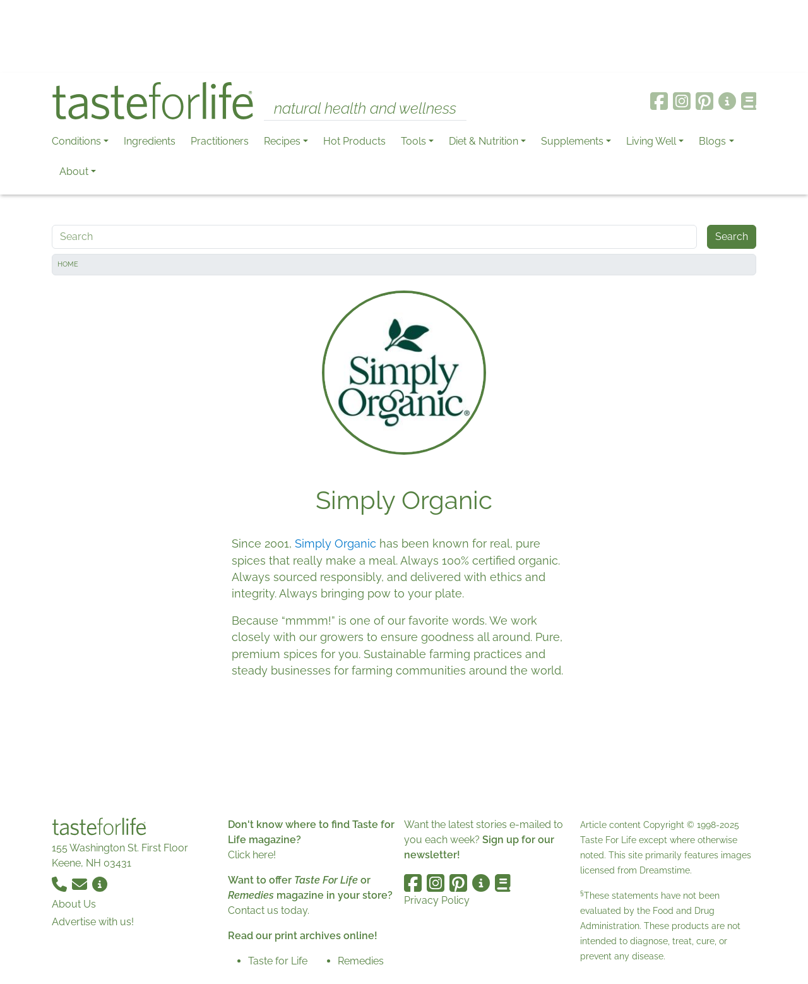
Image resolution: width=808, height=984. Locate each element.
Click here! (252, 855)
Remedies (361, 961)
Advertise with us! (93, 922)
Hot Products (354, 141)
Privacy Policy (437, 900)
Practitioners (220, 141)
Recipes (282, 141)
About (73, 171)
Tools (413, 141)
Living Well (651, 141)
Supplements (572, 141)
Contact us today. (268, 910)
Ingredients (149, 141)
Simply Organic (335, 543)
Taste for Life (277, 961)
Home (67, 264)
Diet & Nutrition (483, 141)
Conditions (76, 141)
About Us (74, 904)
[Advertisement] (404, 36)
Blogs (712, 141)
